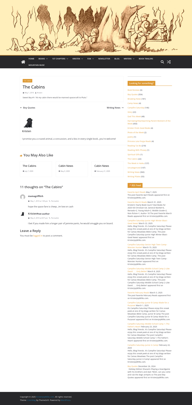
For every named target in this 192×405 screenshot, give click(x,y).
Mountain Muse (37, 65)
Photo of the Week (136, 132)
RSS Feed (136, 185)
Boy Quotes (27, 107)
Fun (89, 58)
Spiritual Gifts (134, 154)
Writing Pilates (134, 176)
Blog (116, 58)
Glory (130, 112)
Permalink (54, 201)
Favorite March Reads (137, 202)
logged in (37, 235)
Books (42, 58)
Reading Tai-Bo (134, 145)
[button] (46, 59)
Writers (128, 58)
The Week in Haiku (136, 163)
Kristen (76, 58)
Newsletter (104, 58)
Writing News (115, 107)
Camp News (133, 103)
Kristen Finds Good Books (139, 128)
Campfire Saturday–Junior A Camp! (143, 345)
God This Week (134, 116)
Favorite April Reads (136, 192)
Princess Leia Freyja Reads (139, 141)
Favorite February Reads (138, 292)
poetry (130, 137)
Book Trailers (146, 58)
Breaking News (134, 99)
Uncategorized (134, 167)
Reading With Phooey (137, 150)
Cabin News (66, 166)
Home (31, 58)
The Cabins (27, 81)
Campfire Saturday (136, 107)
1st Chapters (58, 58)
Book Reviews (134, 90)
